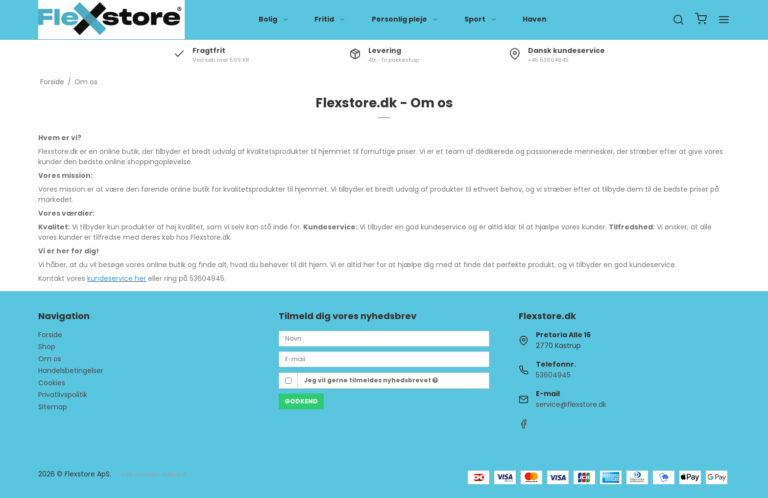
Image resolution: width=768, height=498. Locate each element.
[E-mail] (384, 359)
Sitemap (52, 407)
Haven (535, 19)
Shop (46, 346)
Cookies (51, 383)
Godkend (301, 401)
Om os (49, 359)
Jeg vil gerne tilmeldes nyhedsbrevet (371, 380)
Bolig (274, 19)
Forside (50, 335)
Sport (480, 19)
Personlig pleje (405, 19)
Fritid (330, 19)
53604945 (553, 375)
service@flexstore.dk (571, 404)
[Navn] (384, 338)
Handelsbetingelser (70, 370)
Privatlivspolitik (62, 394)
